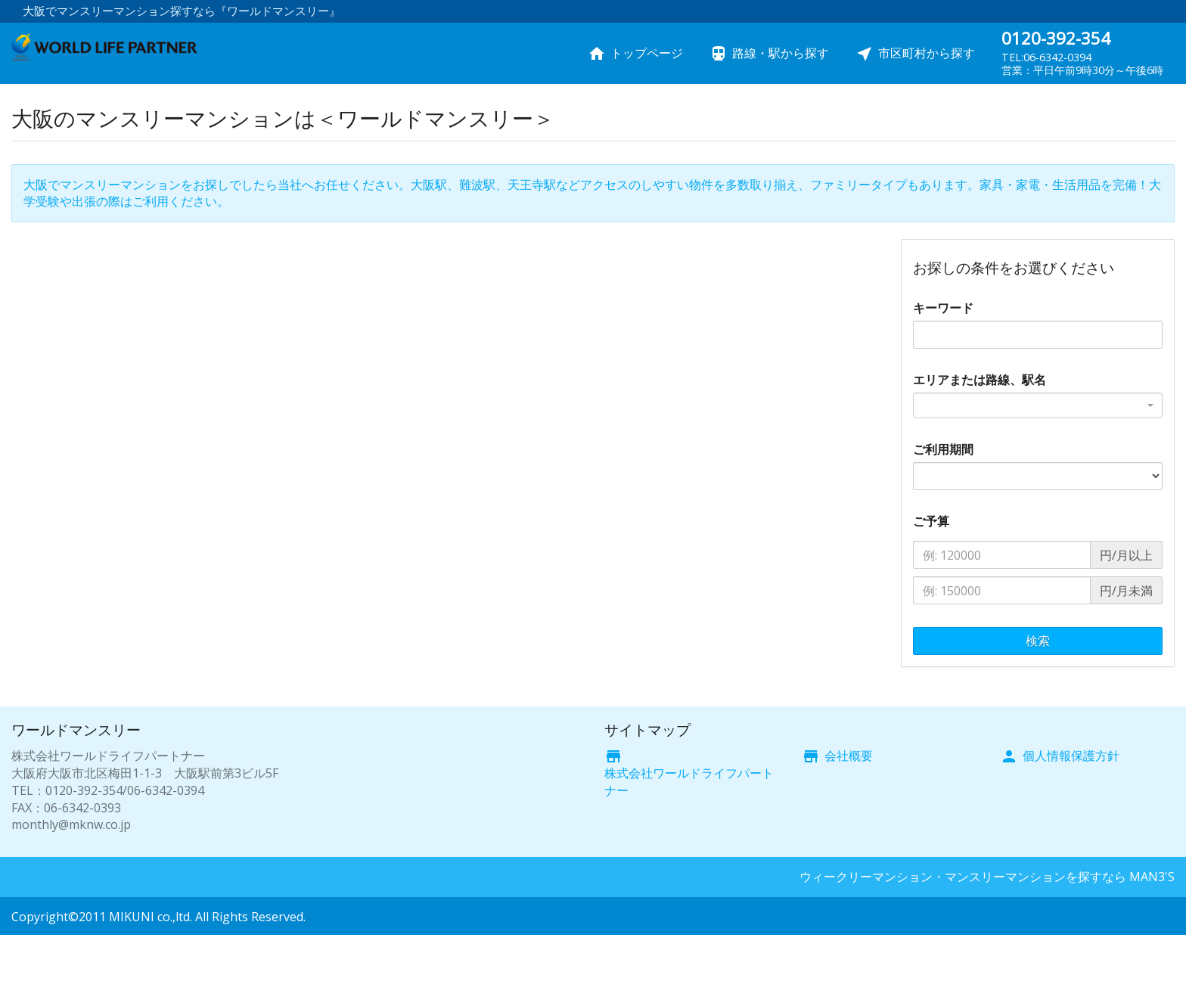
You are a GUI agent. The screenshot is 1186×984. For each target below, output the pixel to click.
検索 (1038, 640)
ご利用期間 (943, 449)
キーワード (943, 308)
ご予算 (931, 521)
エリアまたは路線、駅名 (979, 379)
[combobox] (1038, 405)
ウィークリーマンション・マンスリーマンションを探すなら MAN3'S (987, 876)
